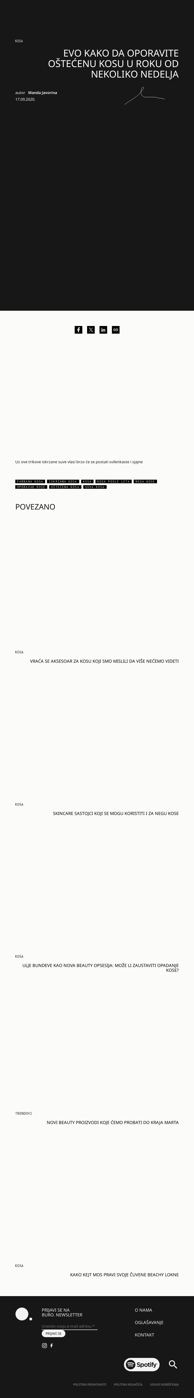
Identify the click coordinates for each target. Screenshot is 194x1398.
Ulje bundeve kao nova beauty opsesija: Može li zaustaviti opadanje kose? (100, 967)
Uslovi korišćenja (164, 1384)
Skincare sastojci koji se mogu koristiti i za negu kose (116, 813)
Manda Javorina (42, 92)
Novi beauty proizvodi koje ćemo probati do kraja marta (113, 1122)
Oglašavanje (149, 1322)
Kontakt (144, 1335)
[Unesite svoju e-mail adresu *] (70, 1326)
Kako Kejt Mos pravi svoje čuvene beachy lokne (124, 1274)
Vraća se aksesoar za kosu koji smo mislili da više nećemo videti (104, 661)
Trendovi (23, 1113)
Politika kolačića (128, 1384)
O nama (143, 1310)
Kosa (19, 41)
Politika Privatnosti (89, 1384)
